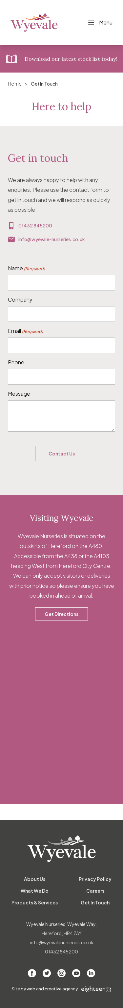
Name (26, 268)
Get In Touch (95, 902)
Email (25, 331)
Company (20, 299)
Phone (16, 362)
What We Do (35, 891)
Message (19, 393)
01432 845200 (35, 225)
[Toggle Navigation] (100, 22)
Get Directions (61, 614)
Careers (95, 891)
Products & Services (34, 902)
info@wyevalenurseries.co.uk (61, 942)
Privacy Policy (95, 879)
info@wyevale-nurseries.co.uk (51, 239)
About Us (34, 879)
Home (15, 84)
